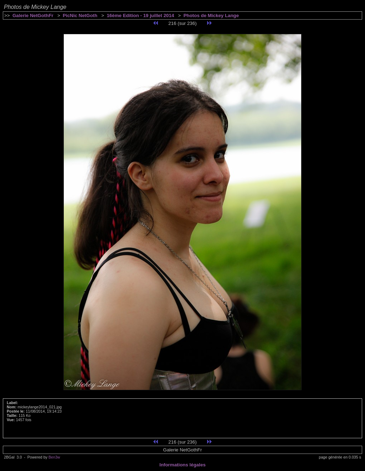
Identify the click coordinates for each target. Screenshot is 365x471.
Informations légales (182, 464)
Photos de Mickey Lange (211, 15)
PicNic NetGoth (80, 15)
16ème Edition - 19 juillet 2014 (140, 15)
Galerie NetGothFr (32, 15)
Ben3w (54, 457)
